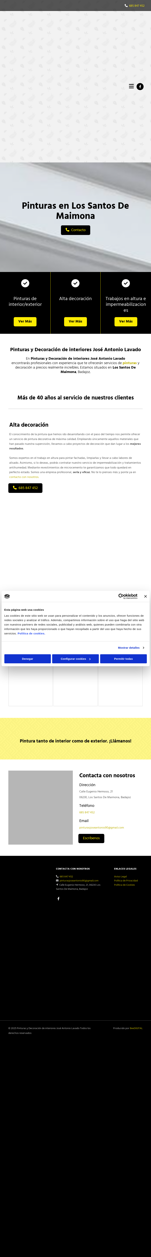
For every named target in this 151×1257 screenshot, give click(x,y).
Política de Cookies (124, 885)
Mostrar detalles (129, 647)
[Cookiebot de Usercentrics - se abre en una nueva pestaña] (121, 596)
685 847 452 (137, 6)
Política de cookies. (31, 633)
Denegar (27, 658)
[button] (75, 230)
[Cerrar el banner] (145, 596)
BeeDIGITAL (136, 1028)
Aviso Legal (120, 877)
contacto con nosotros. (24, 477)
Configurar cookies (76, 658)
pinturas (130, 363)
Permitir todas (123, 658)
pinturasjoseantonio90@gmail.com (101, 827)
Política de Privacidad (126, 881)
